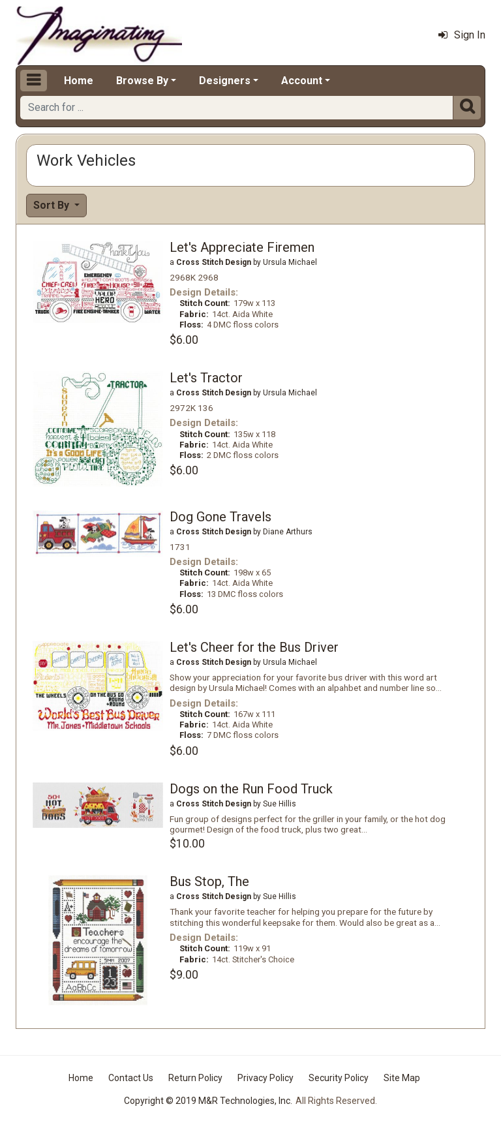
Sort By (52, 205)
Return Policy (195, 1078)
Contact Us (130, 1078)
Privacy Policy (265, 1078)
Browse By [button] (142, 80)
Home (78, 80)
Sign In (461, 35)
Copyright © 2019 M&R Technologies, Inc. (208, 1100)
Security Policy (339, 1078)
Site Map (402, 1078)
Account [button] (301, 80)
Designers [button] (224, 80)
